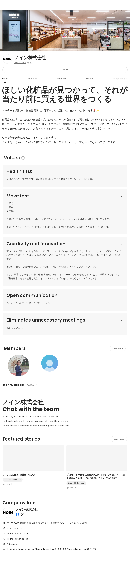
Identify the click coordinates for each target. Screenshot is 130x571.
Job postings (120, 78)
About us (32, 78)
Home (5, 78)
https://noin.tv (20, 63)
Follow (65, 69)
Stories (89, 78)
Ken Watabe (13, 333)
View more (117, 296)
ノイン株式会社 (30, 58)
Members (61, 78)
